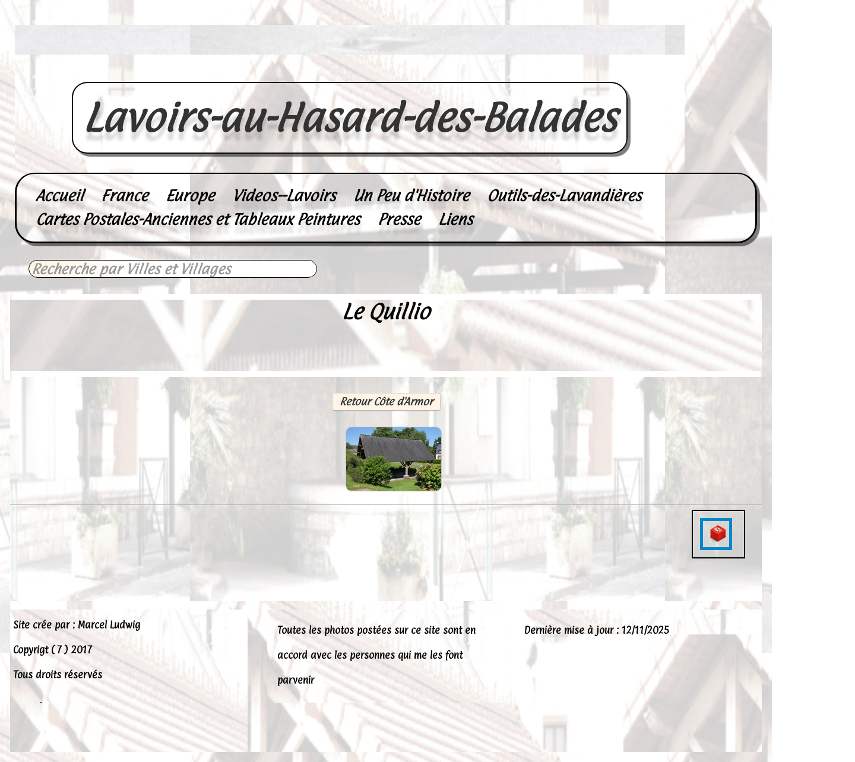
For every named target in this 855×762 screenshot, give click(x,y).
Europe (190, 195)
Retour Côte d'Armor (386, 401)
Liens (455, 219)
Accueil (59, 195)
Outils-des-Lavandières (564, 195)
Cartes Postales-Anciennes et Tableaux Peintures (198, 219)
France (124, 195)
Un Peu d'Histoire (411, 195)
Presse (399, 219)
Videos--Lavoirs (283, 195)
